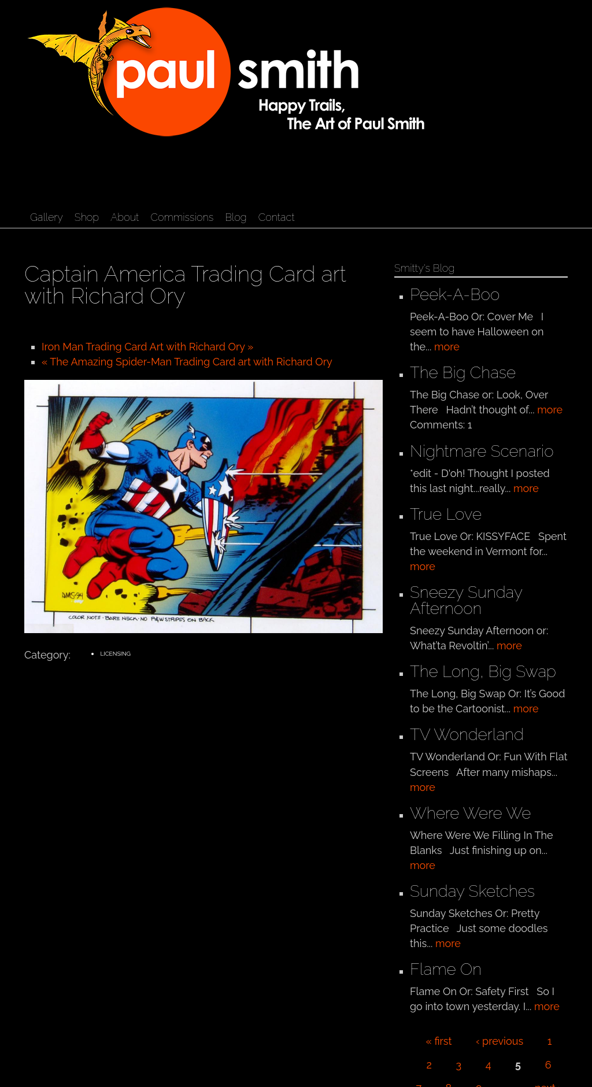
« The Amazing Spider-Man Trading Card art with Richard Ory (187, 362)
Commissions (181, 217)
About (124, 217)
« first (439, 1041)
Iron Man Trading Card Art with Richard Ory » (147, 347)
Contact (276, 217)
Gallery (46, 217)
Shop (87, 217)
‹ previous (499, 1041)
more (447, 347)
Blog (235, 217)
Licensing (115, 653)
